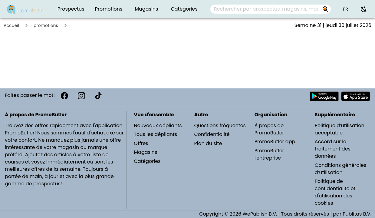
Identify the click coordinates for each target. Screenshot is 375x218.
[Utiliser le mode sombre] (363, 9)
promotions (46, 25)
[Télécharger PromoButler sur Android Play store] (324, 96)
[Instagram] (81, 95)
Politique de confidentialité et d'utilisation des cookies (335, 192)
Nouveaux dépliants (158, 125)
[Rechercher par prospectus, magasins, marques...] (265, 9)
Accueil (11, 25)
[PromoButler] (26, 9)
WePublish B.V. (259, 213)
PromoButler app (275, 141)
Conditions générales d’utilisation (340, 169)
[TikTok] (98, 95)
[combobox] (270, 9)
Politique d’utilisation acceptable (339, 129)
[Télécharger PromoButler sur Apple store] (355, 96)
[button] (345, 9)
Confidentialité (212, 134)
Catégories (147, 161)
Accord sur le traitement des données (332, 149)
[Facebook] (64, 95)
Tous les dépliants (155, 134)
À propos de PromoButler (269, 129)
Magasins (145, 152)
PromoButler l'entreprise (269, 154)
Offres (141, 143)
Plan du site (208, 143)
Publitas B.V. (357, 213)
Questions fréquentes (220, 125)
